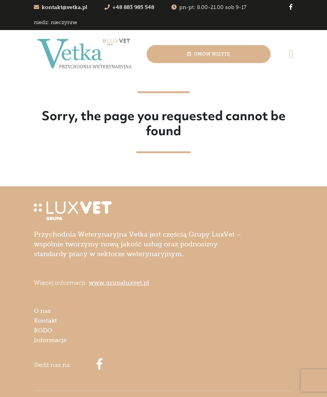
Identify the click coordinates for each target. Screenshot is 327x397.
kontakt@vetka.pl (60, 7)
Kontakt (45, 320)
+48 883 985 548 (129, 7)
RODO (43, 330)
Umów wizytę (208, 54)
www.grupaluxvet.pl (119, 282)
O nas (42, 310)
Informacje (50, 340)
